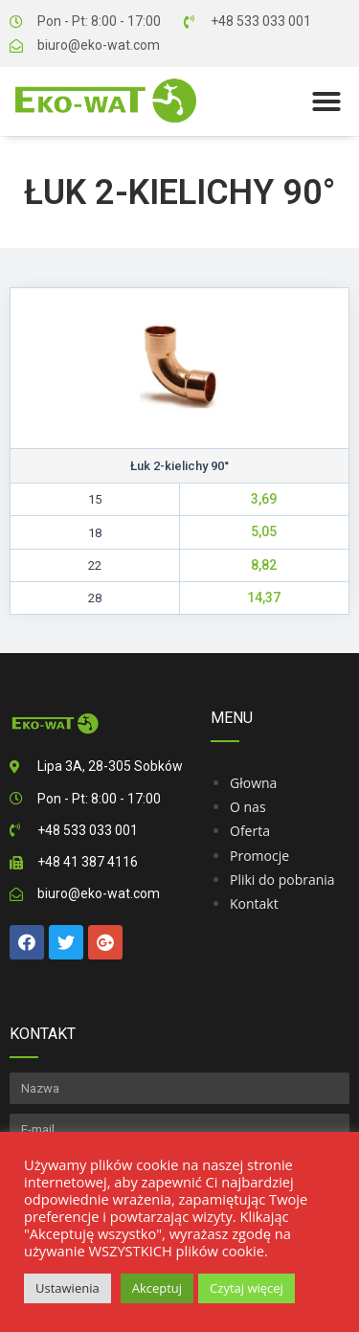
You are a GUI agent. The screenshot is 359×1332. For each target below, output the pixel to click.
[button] (326, 101)
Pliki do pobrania (282, 879)
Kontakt (254, 903)
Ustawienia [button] (67, 1288)
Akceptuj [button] (157, 1288)
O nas (248, 807)
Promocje (259, 856)
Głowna (253, 783)
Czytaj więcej (246, 1288)
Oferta (250, 831)
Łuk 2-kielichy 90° (179, 192)
